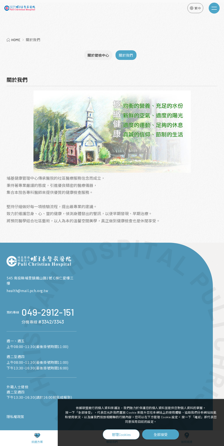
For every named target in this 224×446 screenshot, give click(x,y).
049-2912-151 (47, 320)
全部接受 (161, 434)
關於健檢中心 (98, 55)
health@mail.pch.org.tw (27, 290)
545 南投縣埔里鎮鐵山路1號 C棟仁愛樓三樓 (40, 280)
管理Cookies (121, 434)
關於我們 (126, 55)
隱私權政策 (15, 417)
